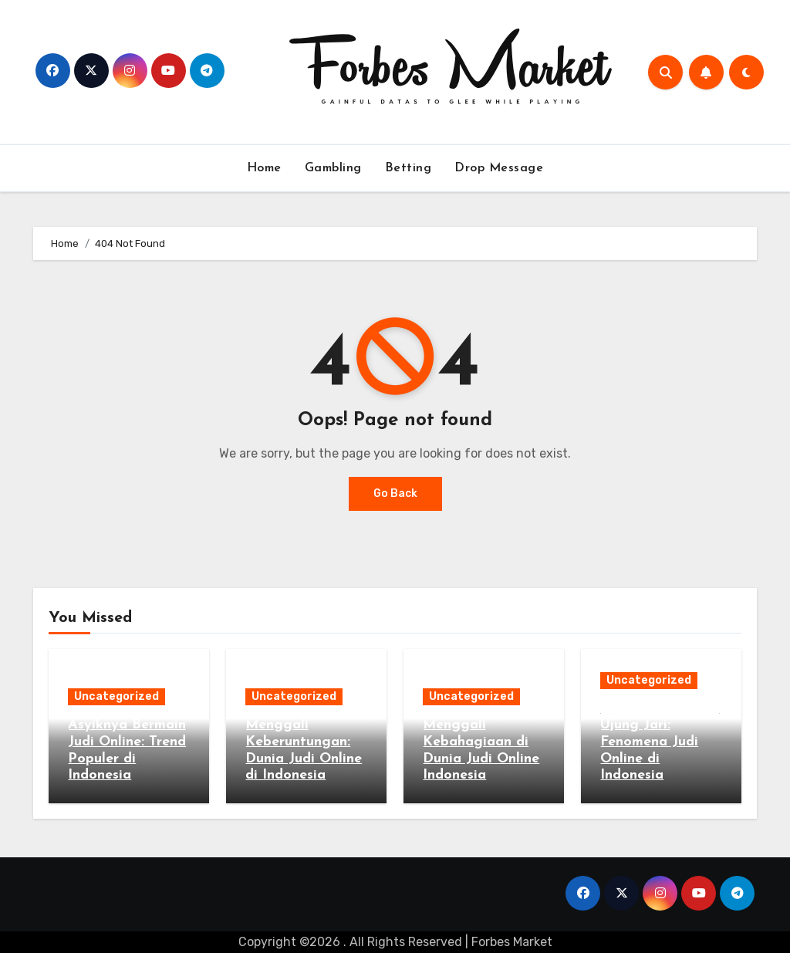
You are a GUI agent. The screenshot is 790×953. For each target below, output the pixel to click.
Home (264, 168)
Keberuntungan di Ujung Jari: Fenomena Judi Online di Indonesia (659, 741)
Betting (408, 168)
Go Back (395, 493)
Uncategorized (116, 696)
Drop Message (498, 168)
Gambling (333, 168)
